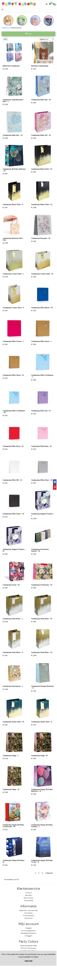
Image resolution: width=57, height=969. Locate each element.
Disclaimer (28, 913)
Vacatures (29, 918)
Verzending (28, 900)
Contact (28, 893)
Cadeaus (5, 28)
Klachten (28, 895)
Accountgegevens (28, 930)
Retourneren (28, 898)
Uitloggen (28, 936)
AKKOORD (28, 961)
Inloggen (28, 928)
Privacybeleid (28, 915)
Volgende (49, 873)
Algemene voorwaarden (28, 910)
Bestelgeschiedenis (28, 933)
